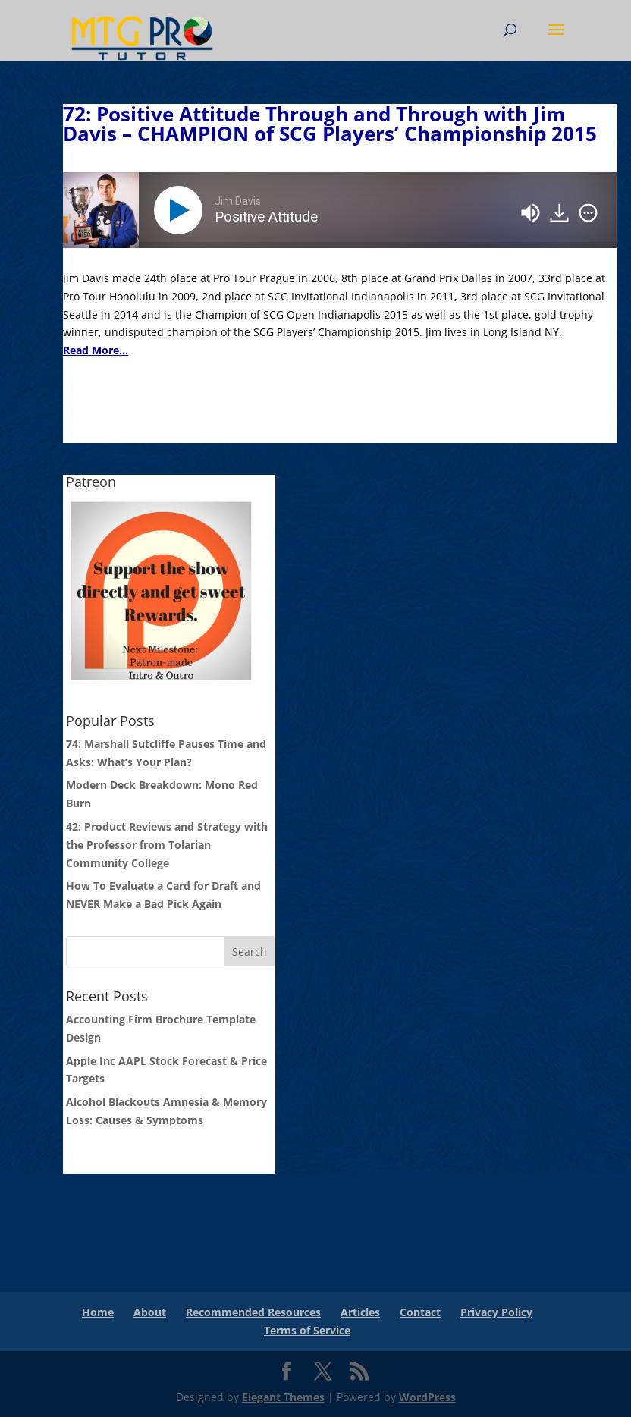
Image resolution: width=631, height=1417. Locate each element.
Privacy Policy (496, 1312)
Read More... (95, 350)
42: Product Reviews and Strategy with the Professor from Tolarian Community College (167, 844)
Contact (420, 1312)
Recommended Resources (253, 1312)
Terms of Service (307, 1330)
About (149, 1312)
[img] (588, 213)
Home (98, 1312)
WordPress (427, 1397)
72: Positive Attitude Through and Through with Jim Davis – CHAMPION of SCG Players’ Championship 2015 (330, 123)
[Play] (181, 210)
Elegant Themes (283, 1397)
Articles (360, 1312)
